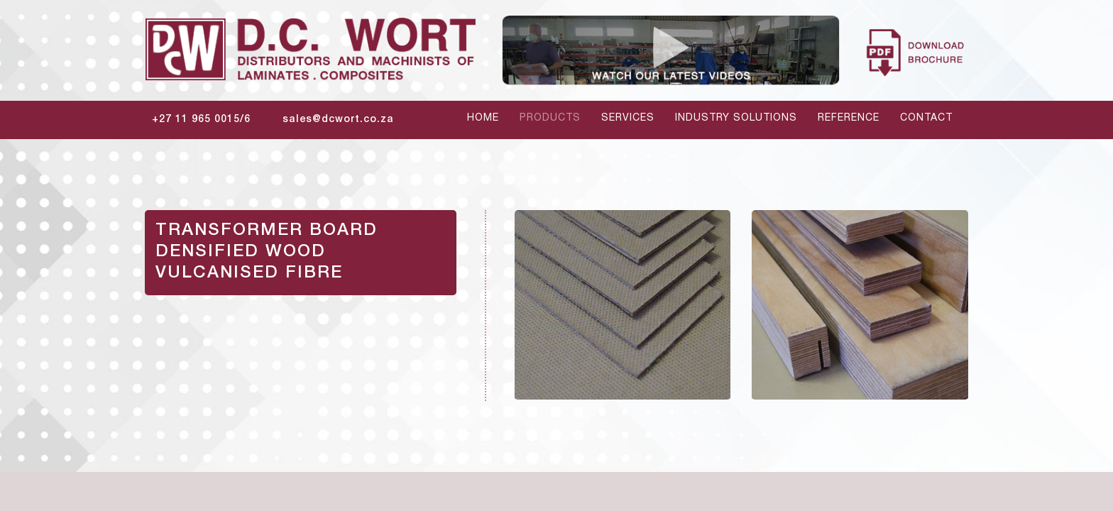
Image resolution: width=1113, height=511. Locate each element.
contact (926, 118)
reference (848, 118)
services (627, 118)
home (483, 118)
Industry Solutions (736, 118)
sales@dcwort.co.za (338, 120)
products (550, 118)
